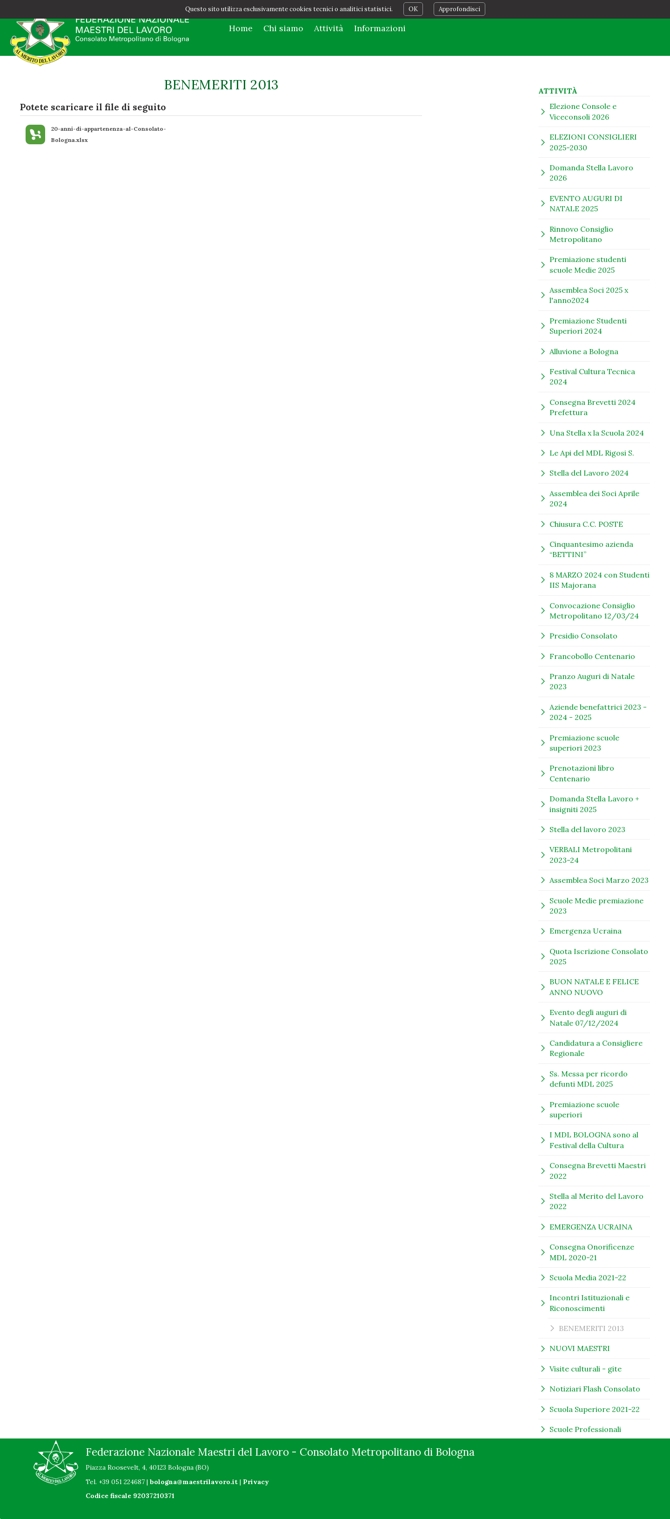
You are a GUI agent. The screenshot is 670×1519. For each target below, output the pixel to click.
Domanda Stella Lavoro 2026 (591, 172)
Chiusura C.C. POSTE (586, 524)
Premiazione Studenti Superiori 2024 (588, 326)
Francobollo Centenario (592, 656)
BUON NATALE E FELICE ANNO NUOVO (594, 986)
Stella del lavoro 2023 (587, 829)
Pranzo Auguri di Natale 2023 (592, 681)
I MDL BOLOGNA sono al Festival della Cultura (593, 1139)
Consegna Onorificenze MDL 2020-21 (591, 1252)
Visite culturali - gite (585, 1368)
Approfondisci (459, 9)
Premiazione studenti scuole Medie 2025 (587, 264)
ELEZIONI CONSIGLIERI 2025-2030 (593, 142)
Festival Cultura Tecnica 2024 (592, 376)
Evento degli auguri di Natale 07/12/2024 (588, 1017)
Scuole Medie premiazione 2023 (596, 905)
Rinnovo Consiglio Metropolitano (581, 234)
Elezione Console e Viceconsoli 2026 (582, 111)
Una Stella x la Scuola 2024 (596, 432)
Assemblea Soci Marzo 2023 (599, 880)
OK (413, 9)
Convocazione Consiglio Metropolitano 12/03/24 (594, 610)
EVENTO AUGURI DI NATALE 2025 (586, 203)
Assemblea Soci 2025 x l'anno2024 (588, 295)
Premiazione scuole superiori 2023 (584, 743)
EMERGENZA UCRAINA (590, 1226)
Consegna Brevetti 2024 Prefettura (592, 407)
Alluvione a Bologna (583, 351)
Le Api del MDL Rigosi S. (591, 452)
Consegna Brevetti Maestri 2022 (597, 1170)
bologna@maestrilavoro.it (194, 1482)
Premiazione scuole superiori (584, 1109)
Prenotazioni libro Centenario (581, 773)
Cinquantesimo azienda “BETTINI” (591, 549)
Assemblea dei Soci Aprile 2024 (594, 498)
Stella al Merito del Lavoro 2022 (596, 1201)
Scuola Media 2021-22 (587, 1277)
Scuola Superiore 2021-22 (594, 1409)
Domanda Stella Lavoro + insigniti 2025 (594, 803)
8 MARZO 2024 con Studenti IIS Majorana (599, 580)
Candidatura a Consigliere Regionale (596, 1048)
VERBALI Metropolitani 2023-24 (590, 854)
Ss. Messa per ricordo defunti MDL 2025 (588, 1079)
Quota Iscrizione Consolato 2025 (598, 956)
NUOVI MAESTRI (579, 1348)
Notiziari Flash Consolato (594, 1388)
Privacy (256, 1482)
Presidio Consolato (583, 635)
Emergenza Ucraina (585, 930)
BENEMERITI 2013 (591, 1328)
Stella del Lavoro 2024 (589, 472)
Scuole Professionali (585, 1429)
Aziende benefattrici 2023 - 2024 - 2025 (598, 712)
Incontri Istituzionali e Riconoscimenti (589, 1302)
